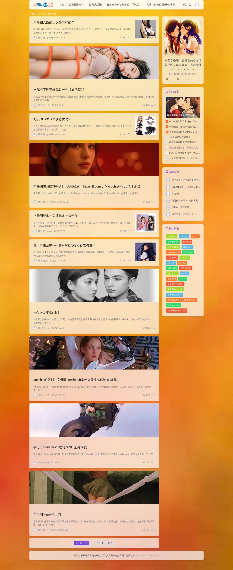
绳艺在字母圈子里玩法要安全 (183, 142)
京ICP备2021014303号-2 (148, 565)
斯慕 (188, 252)
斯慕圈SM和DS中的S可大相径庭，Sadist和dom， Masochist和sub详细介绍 (86, 189)
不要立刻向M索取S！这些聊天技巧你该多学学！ (193, 158)
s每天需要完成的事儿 (179, 137)
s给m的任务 (44, 106)
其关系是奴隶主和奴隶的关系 (186, 180)
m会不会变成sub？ (46, 317)
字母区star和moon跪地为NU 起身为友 (60, 453)
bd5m (172, 268)
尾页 (110, 551)
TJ (183, 278)
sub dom (173, 252)
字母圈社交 (174, 294)
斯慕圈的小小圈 (46, 204)
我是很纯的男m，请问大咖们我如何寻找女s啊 (194, 200)
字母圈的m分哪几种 (47, 522)
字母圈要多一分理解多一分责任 (55, 219)
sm (170, 263)
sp (195, 236)
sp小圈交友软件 (176, 310)
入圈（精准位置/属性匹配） (161, 4)
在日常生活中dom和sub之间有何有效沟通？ (64, 249)
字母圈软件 (175, 284)
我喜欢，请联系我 (180, 207)
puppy (172, 273)
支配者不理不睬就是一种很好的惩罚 (58, 90)
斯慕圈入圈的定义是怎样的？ (54, 22)
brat (185, 257)
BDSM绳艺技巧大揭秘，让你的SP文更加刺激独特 (193, 121)
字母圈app (175, 289)
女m (187, 241)
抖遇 (172, 257)
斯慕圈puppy (44, 37)
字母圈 (173, 241)
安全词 (186, 268)
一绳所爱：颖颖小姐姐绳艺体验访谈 (187, 126)
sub (171, 236)
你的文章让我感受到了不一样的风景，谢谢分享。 (196, 214)
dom (184, 236)
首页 (61, 4)
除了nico (173, 305)
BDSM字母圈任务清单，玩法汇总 (185, 152)
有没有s (175, 193)
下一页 (100, 551)
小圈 (171, 278)
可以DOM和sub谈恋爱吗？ (52, 120)
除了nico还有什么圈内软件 (181, 300)
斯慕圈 (173, 247)
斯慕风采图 (95, 4)
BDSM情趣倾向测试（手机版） (124, 4)
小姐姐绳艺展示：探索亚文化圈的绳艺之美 (190, 147)
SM (182, 263)
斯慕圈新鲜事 (76, 4)
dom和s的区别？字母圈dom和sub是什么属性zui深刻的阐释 (75, 385)
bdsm (187, 247)
